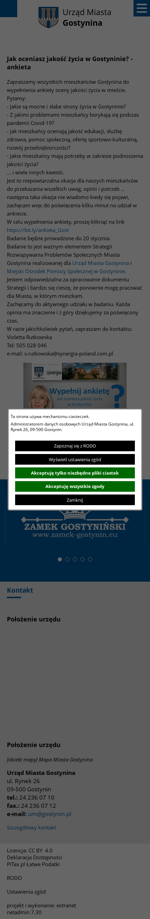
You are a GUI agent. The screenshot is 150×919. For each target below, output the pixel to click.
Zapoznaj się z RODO (75, 446)
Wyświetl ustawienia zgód (75, 459)
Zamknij (75, 500)
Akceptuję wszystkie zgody (74, 486)
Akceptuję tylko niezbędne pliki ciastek (75, 473)
